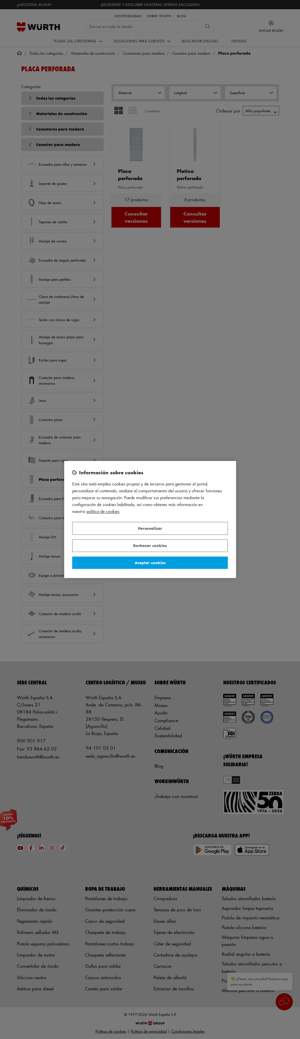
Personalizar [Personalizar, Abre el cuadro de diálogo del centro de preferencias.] (150, 528)
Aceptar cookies (150, 562)
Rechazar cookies (150, 545)
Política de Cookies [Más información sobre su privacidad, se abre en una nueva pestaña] (103, 511)
